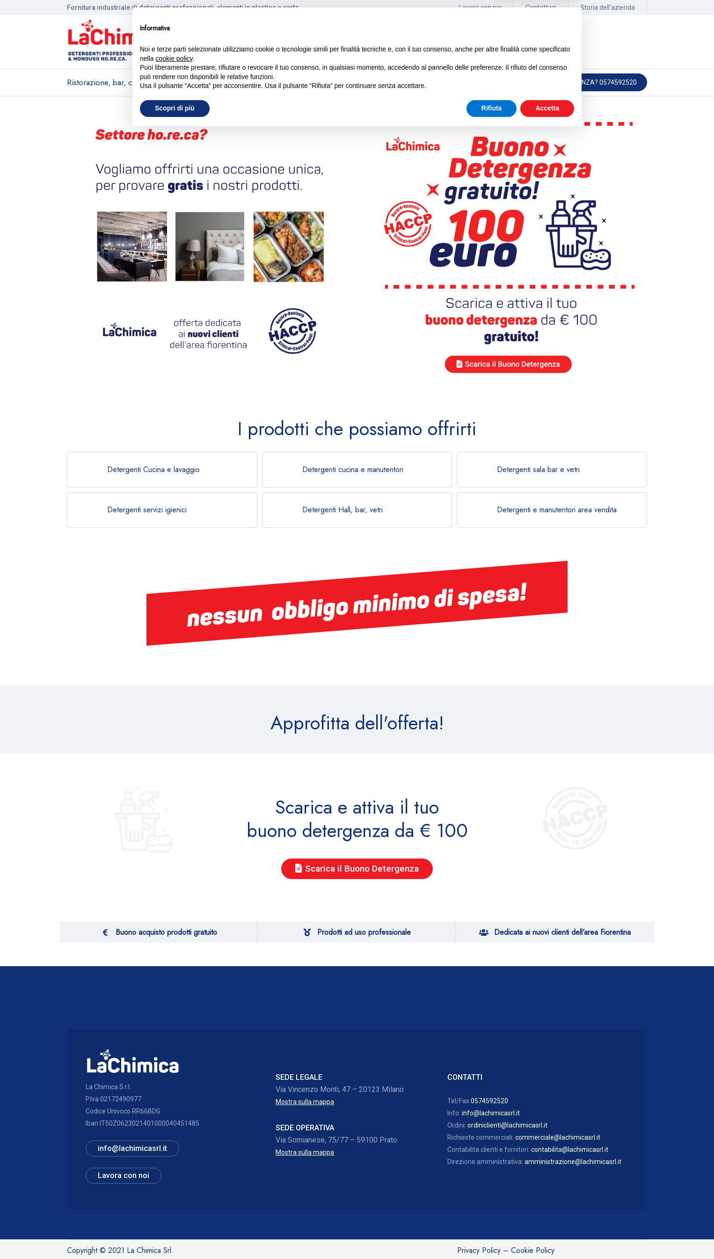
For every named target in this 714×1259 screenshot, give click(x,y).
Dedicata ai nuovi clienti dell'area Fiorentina (562, 932)
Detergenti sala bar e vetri (538, 469)
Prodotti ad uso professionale (364, 932)
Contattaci (540, 7)
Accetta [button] (547, 1233)
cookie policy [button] (173, 1183)
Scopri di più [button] (175, 1233)
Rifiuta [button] (491, 1233)
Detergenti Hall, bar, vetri (342, 509)
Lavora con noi (480, 7)
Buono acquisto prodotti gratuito (166, 932)
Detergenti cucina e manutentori (352, 469)
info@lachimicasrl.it (491, 1113)
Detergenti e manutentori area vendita (557, 509)
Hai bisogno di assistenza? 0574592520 (572, 82)
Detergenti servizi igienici (147, 509)
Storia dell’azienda (607, 7)
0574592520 (489, 1101)
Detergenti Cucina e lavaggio (153, 469)
